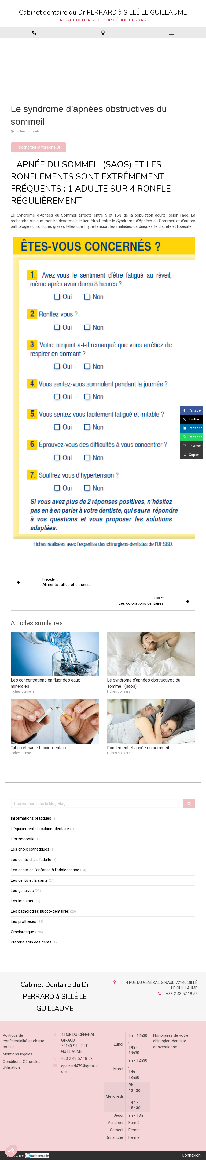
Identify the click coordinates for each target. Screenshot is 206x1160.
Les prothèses (23, 921)
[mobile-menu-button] (171, 32)
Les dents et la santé (29, 880)
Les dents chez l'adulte (31, 859)
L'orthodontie (22, 839)
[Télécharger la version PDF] (38, 147)
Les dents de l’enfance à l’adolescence (45, 869)
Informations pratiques (31, 818)
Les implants (22, 901)
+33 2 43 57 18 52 (181, 993)
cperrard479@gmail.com (79, 1069)
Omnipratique (22, 932)
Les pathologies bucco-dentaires (40, 911)
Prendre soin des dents (31, 942)
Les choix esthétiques (30, 849)
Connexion (191, 1155)
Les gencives (22, 890)
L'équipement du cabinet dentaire (40, 828)
